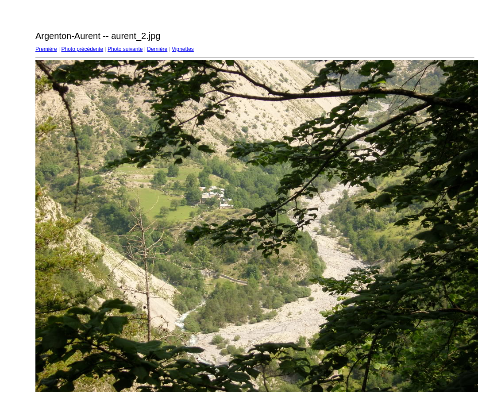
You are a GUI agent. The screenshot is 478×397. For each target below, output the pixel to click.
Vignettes (183, 49)
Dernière (157, 49)
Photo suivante (125, 49)
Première (46, 49)
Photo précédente (82, 49)
